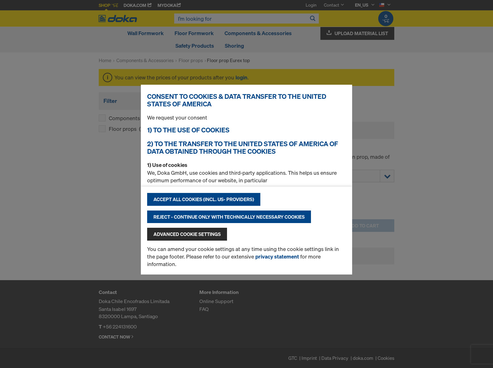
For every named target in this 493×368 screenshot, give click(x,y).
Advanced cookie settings (187, 234)
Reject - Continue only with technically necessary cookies (229, 217)
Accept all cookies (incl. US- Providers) (203, 199)
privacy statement (277, 256)
